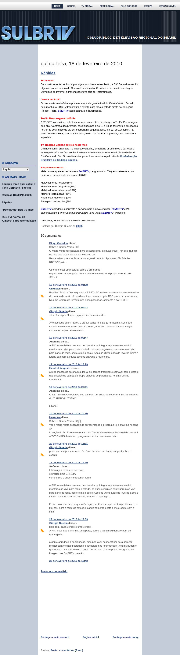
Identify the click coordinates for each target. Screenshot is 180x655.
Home (57, 6)
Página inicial (91, 637)
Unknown (55, 288)
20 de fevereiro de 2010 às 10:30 (68, 413)
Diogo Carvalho (58, 243)
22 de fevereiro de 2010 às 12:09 (68, 519)
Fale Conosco (129, 6)
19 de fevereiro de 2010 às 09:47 (68, 337)
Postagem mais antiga (126, 637)
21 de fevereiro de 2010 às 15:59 (68, 462)
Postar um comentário (54, 571)
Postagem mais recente (55, 637)
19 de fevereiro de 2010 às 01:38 (68, 284)
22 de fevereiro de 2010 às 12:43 (68, 560)
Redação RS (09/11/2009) (17, 195)
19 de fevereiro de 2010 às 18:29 (68, 364)
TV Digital (87, 6)
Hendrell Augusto (59, 368)
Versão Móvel (167, 6)
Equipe (148, 6)
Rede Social (107, 6)
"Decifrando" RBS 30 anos (18, 209)
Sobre (71, 6)
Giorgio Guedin (58, 311)
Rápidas (7, 202)
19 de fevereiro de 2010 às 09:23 (68, 307)
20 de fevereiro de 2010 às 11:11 (68, 443)
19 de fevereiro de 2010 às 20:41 (68, 387)
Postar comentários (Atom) (67, 650)
